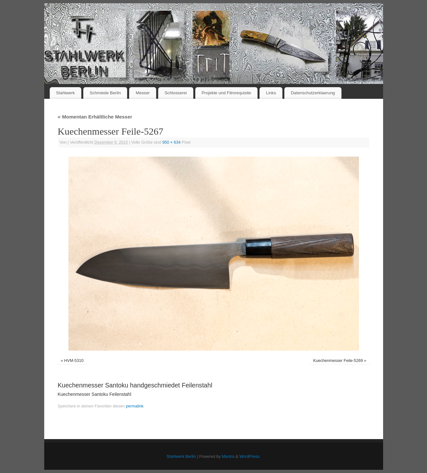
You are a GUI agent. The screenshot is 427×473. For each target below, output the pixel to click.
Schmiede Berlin (105, 92)
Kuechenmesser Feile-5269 (338, 360)
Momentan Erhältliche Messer (95, 116)
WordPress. (250, 456)
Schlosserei (176, 92)
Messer (143, 92)
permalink (135, 406)
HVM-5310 (74, 360)
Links (271, 92)
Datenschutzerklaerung (313, 92)
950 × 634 (171, 142)
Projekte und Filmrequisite (226, 92)
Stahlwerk (65, 92)
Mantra (228, 456)
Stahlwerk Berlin (181, 456)
